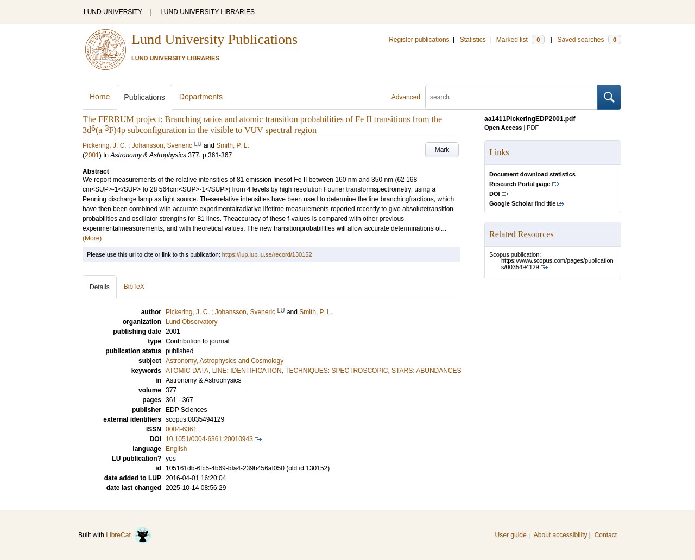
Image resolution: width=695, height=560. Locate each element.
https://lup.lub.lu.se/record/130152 (267, 254)
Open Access (503, 127)
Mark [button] (442, 150)
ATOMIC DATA (187, 370)
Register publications (419, 39)
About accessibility (560, 535)
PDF (533, 127)
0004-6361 (181, 429)
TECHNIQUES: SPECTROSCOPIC (336, 370)
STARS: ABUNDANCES (426, 370)
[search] (511, 97)
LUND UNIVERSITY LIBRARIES (207, 12)
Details (100, 287)
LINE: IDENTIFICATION (247, 370)
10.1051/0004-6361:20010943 (209, 439)
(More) (92, 238)
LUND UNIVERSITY (113, 12)
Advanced (405, 97)
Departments (201, 96)
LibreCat (128, 535)
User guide (511, 535)
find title (522, 203)
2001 (92, 155)
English (176, 449)
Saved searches (589, 39)
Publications (144, 97)
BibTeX (134, 286)
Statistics (473, 39)
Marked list (520, 39)
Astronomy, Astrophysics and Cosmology (224, 361)
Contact (606, 535)
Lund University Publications (214, 39)
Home (100, 96)
